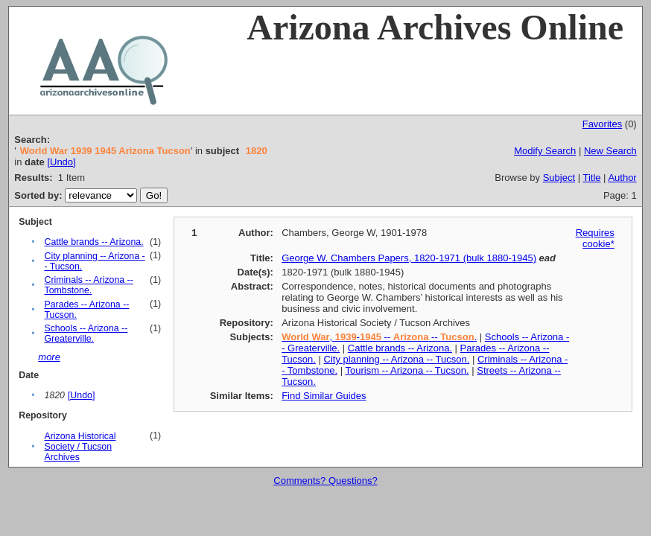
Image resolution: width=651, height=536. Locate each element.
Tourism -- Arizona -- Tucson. (407, 370)
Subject (559, 177)
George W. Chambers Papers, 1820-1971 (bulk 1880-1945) (409, 258)
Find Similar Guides (324, 395)
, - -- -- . (379, 336)
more (49, 357)
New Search (610, 150)
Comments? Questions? (325, 480)
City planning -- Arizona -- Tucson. (397, 359)
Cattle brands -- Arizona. (93, 242)
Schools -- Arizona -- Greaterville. (85, 333)
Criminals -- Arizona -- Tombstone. (88, 285)
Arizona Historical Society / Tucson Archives (79, 446)
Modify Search (545, 150)
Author (622, 177)
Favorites (602, 124)
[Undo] (61, 162)
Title (591, 177)
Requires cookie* (595, 238)
